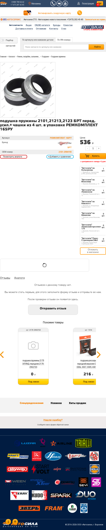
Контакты (53, 29)
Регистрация (88, 3)
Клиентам (68, 25)
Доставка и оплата (24, 29)
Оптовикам (41, 29)
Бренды (56, 25)
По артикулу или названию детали (37, 40)
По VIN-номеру (63, 40)
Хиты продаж (77, 403)
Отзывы (5, 278)
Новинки (56, 403)
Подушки (45, 57)
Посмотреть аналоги (12, 157)
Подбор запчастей (10, 41)
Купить (96, 156)
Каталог (12, 57)
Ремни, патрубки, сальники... (28, 57)
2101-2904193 (65, 152)
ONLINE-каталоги (42, 25)
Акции (29, 25)
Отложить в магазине (93, 251)
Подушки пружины (58, 57)
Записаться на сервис (95, 19)
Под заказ (33, 381)
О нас (63, 29)
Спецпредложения (31, 403)
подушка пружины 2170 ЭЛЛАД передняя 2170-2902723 (33, 363)
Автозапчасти (16, 25)
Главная (3, 57)
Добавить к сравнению (59, 156)
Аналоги (19, 278)
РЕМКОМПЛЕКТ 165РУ (61, 138)
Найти (97, 47)
